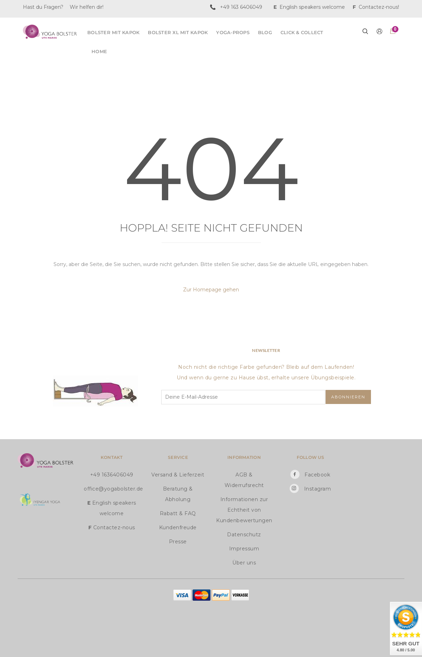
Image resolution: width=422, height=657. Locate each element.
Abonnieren (348, 396)
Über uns (244, 563)
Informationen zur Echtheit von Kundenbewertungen (244, 510)
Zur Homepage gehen (211, 289)
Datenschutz (244, 534)
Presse (178, 541)
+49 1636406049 (111, 475)
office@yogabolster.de (111, 489)
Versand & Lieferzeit (177, 475)
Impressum (244, 548)
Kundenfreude (178, 527)
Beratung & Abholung (178, 494)
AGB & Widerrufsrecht (244, 480)
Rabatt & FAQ (178, 513)
